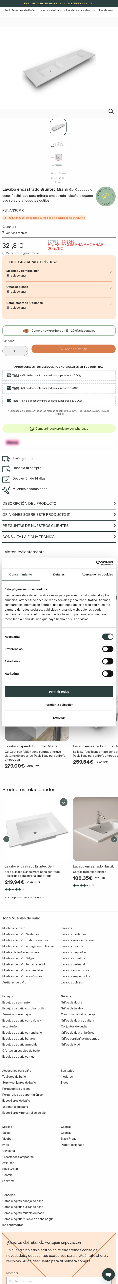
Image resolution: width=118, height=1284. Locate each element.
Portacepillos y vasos (16, 1088)
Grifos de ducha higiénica (77, 1032)
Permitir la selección (59, 704)
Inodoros (67, 1076)
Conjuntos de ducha (74, 1026)
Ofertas (66, 1132)
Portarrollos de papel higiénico (22, 1094)
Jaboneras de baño (15, 1106)
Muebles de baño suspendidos (22, 970)
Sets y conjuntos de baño (19, 1082)
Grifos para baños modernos (80, 1038)
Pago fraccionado (72, 1144)
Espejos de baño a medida (19, 1044)
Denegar (59, 717)
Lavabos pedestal (73, 964)
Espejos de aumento (16, 1002)
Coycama (8, 1150)
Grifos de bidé (70, 1044)
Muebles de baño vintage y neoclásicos (28, 946)
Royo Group (10, 1168)
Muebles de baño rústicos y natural (25, 940)
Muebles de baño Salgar (18, 958)
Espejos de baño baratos (19, 1038)
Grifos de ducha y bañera (77, 1020)
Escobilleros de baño (16, 1100)
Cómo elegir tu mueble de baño (23, 1213)
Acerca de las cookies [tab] (97, 574)
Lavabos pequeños (73, 952)
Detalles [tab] (59, 574)
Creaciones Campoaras (18, 1157)
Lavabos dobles (71, 982)
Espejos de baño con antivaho (22, 1032)
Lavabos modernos (74, 934)
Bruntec (11, 226)
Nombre (12, 1273)
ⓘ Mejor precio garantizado (20, 253)
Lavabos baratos (72, 946)
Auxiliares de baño (14, 982)
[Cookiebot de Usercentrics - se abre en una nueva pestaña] (96, 563)
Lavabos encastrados (80, 10)
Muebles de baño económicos (22, 976)
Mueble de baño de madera (20, 952)
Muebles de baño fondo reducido (24, 964)
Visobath (8, 1138)
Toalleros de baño (14, 1076)
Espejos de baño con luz (18, 1056)
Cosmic (7, 1175)
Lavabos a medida (73, 958)
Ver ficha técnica (17, 233)
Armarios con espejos (16, 1014)
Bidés (65, 1082)
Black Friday (68, 1138)
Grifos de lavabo (72, 1008)
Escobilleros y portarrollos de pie (24, 1112)
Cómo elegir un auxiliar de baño (22, 1206)
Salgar (6, 1132)
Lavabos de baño (51, 10)
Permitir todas (59, 691)
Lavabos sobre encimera (77, 940)
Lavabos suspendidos (75, 976)
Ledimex (8, 1181)
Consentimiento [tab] (20, 574)
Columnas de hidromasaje (78, 1014)
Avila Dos (8, 1162)
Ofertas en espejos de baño (21, 1050)
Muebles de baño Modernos (21, 934)
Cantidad (8, 341)
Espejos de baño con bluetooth (23, 1008)
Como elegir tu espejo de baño (22, 1201)
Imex (5, 1144)
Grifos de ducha (71, 1002)
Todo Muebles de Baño (20, 10)
